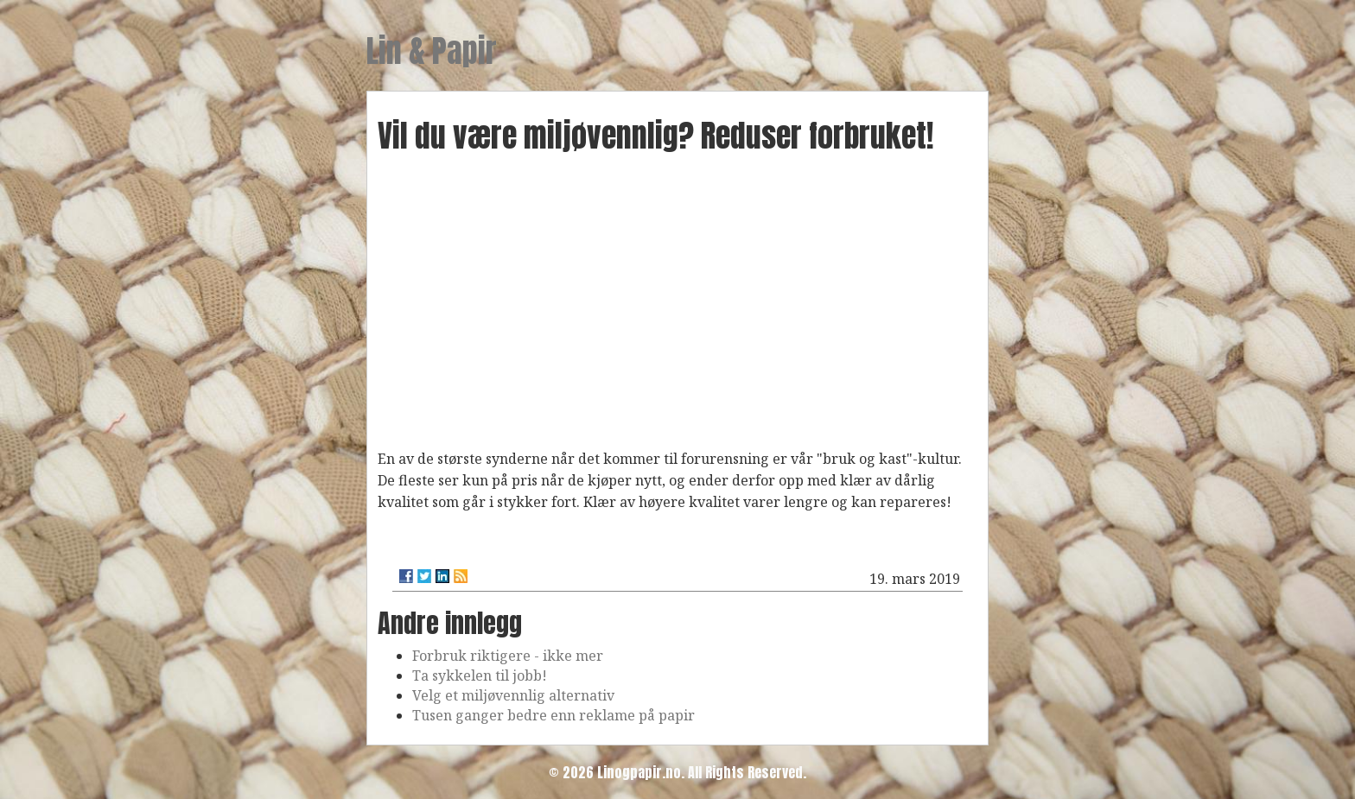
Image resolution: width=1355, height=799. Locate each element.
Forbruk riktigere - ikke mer (507, 655)
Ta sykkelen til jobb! (479, 675)
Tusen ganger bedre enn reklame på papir (553, 715)
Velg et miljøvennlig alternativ (513, 695)
